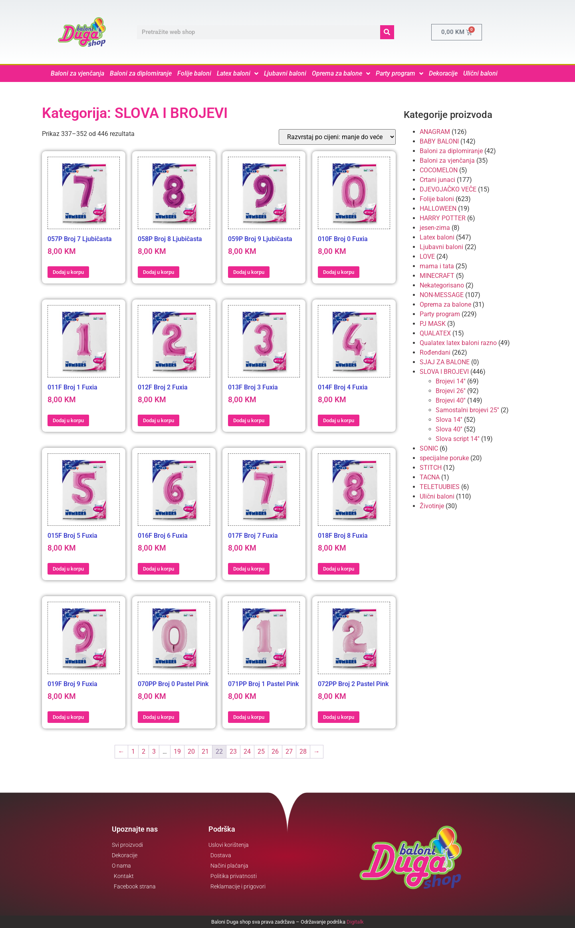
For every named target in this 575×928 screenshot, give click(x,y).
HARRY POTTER (443, 218)
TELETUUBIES (440, 487)
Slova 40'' (449, 429)
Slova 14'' (449, 419)
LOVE (427, 256)
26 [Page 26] (275, 751)
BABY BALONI (439, 141)
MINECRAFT (437, 275)
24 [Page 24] (247, 751)
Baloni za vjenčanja (77, 73)
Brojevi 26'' (451, 391)
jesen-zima (435, 228)
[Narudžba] (337, 137)
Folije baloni (194, 73)
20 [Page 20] (191, 751)
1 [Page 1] (133, 751)
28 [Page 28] (303, 751)
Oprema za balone (341, 73)
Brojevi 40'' (451, 400)
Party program (399, 73)
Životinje (432, 506)
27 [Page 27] (289, 751)
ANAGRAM (435, 132)
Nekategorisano (442, 285)
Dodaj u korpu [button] (68, 272)
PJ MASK (433, 323)
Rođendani (435, 352)
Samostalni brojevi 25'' (467, 410)
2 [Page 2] (143, 751)
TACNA (430, 477)
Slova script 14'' (458, 439)
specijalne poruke (444, 458)
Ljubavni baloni (285, 73)
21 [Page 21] (205, 751)
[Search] (387, 32)
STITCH (431, 467)
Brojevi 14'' (451, 381)
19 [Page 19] (177, 751)
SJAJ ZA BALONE (445, 362)
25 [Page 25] (261, 751)
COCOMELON (439, 170)
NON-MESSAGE (442, 295)
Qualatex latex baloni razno (458, 343)
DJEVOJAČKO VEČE (448, 189)
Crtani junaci (437, 180)
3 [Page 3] (154, 751)
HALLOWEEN (438, 208)
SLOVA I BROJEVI (444, 371)
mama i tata (437, 266)
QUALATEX (435, 333)
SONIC (429, 448)
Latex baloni (237, 73)
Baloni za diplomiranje (141, 73)
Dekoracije (443, 73)
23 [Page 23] (233, 751)
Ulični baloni (480, 73)
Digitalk (355, 922)
